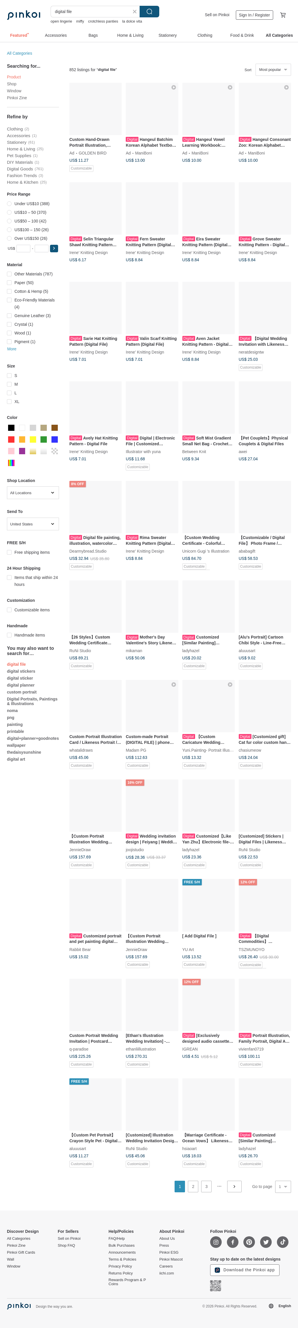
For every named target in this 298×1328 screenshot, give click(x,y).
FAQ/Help (117, 1239)
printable (15, 731)
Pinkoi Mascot (171, 1259)
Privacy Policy (120, 1266)
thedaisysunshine (24, 752)
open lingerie (61, 21)
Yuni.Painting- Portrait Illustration (211, 750)
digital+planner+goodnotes (33, 738)
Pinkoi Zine (17, 97)
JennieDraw (80, 849)
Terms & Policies (122, 1259)
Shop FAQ (66, 1246)
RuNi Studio (80, 650)
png (10, 717)
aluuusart (247, 650)
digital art (16, 759)
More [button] (11, 349)
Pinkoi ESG (168, 1252)
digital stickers (21, 671)
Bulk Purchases (122, 1246)
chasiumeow (250, 750)
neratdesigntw (251, 352)
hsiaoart (189, 1148)
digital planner (21, 685)
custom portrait (22, 692)
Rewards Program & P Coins (127, 1282)
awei (243, 451)
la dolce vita (132, 21)
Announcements (122, 1252)
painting (15, 724)
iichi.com (166, 1273)
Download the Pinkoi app (245, 1270)
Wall (10, 1259)
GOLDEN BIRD (92, 153)
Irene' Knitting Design (88, 252)
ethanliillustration (141, 1048)
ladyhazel (190, 650)
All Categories (19, 53)
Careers (166, 1266)
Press (164, 1246)
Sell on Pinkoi (217, 14)
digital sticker (20, 678)
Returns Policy (121, 1273)
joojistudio (135, 849)
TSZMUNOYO (251, 949)
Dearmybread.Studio (87, 551)
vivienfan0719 (251, 1048)
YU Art (188, 949)
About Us (167, 1239)
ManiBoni (143, 153)
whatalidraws (81, 750)
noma (12, 710)
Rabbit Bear (80, 949)
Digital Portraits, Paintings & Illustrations (32, 701)
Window (14, 91)
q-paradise (78, 1048)
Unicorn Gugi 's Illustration (205, 551)
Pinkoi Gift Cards (21, 1252)
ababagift (247, 551)
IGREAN (190, 1048)
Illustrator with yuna (143, 451)
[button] (54, 248)
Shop (11, 84)
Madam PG (136, 750)
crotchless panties (103, 21)
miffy (80, 21)
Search (149, 11)
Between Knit (194, 451)
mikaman (134, 650)
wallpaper (16, 745)
